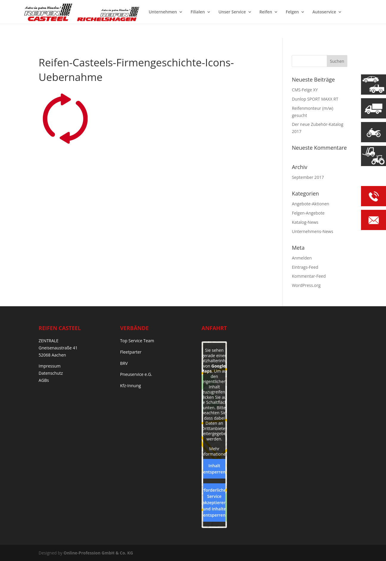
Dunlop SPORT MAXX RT (315, 99)
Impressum (50, 366)
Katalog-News (305, 222)
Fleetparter (131, 352)
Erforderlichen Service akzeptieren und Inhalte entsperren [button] (214, 502)
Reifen (265, 12)
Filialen (198, 12)
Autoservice (324, 12)
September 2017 (308, 177)
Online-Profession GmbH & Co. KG (98, 553)
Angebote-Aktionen (310, 204)
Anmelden (302, 258)
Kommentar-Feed (309, 276)
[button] (13, 548)
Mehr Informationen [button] (214, 451)
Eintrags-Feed (305, 267)
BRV (124, 363)
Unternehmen (163, 12)
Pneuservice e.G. (136, 374)
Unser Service (232, 12)
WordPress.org (306, 285)
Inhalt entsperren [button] (214, 469)
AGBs (44, 380)
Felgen (292, 12)
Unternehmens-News (312, 231)
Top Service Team (137, 340)
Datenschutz (51, 373)
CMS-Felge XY (305, 90)
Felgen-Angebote (308, 213)
